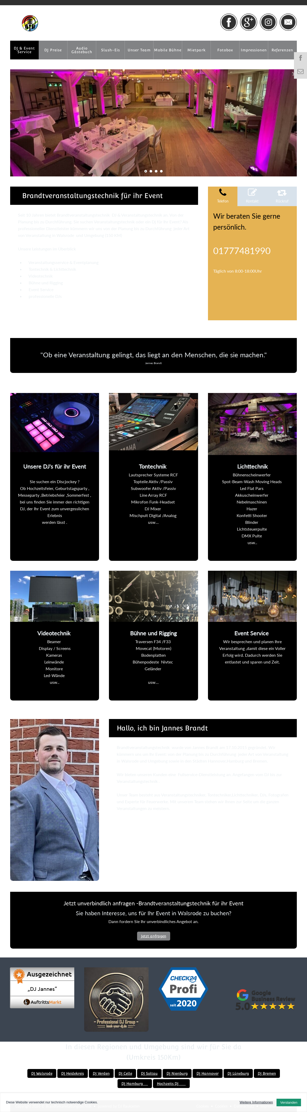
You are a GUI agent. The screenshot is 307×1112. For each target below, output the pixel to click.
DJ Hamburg (134, 1084)
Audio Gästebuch (81, 50)
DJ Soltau (149, 1073)
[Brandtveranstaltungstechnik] (30, 23)
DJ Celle (125, 1073)
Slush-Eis (110, 50)
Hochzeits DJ (171, 1084)
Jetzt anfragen (153, 936)
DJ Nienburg (177, 1073)
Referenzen (282, 50)
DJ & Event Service (24, 50)
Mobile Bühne (167, 50)
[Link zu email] (288, 22)
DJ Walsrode (41, 1073)
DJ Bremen (267, 1073)
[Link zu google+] (248, 22)
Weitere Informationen (256, 1102)
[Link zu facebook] (228, 22)
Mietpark (196, 50)
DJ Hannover (208, 1073)
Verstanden (288, 1102)
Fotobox (225, 50)
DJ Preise (53, 50)
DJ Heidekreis (72, 1073)
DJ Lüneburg (238, 1073)
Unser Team (139, 50)
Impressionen (254, 50)
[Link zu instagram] (268, 22)
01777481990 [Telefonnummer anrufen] (242, 250)
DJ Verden (101, 1073)
